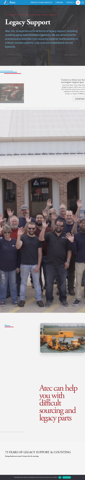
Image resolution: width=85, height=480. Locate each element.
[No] (83, 477)
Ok (60, 477)
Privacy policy (66, 477)
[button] (78, 2)
